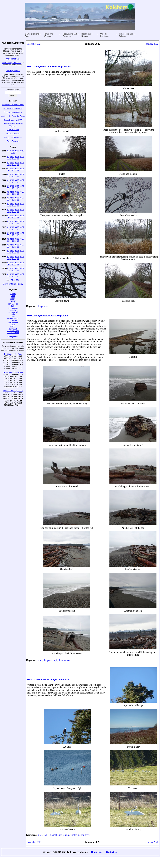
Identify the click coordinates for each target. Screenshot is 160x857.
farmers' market (13, 318)
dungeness (13, 329)
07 (16, 151)
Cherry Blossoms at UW (13, 120)
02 (11, 157)
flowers (13, 294)
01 (8, 157)
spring (13, 298)
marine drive (84, 835)
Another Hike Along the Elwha (13, 116)
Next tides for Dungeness (13, 372)
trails (13, 324)
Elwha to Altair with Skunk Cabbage (13, 125)
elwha (13, 314)
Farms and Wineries (48, 35)
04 (8, 151)
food (13, 302)
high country (13, 308)
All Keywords (13, 337)
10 (23, 151)
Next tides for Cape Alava (13, 391)
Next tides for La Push (13, 354)
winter (13, 296)
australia (13, 310)
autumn (13, 316)
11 (12, 153)
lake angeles (13, 322)
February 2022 (151, 44)
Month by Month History (13, 284)
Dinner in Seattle (13, 134)
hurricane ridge (13, 331)
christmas (13, 320)
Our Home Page (13, 59)
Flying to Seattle (13, 130)
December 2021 (34, 44)
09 (20, 151)
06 (13, 151)
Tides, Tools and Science (126, 35)
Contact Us (111, 852)
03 (13, 157)
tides (60, 660)
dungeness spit (50, 660)
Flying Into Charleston (13, 137)
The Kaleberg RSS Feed (11, 63)
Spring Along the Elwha (13, 112)
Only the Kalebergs (104, 35)
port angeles (13, 304)
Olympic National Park (32, 35)
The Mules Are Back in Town (13, 105)
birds (40, 660)
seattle (12, 300)
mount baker (55, 835)
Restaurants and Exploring (70, 35)
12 (14, 153)
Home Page (97, 852)
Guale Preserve (13, 141)
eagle (46, 835)
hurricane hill (13, 312)
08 (18, 151)
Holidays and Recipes (86, 35)
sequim (66, 835)
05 (11, 151)
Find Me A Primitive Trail (13, 109)
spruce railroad (13, 333)
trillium (13, 327)
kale (13, 306)
